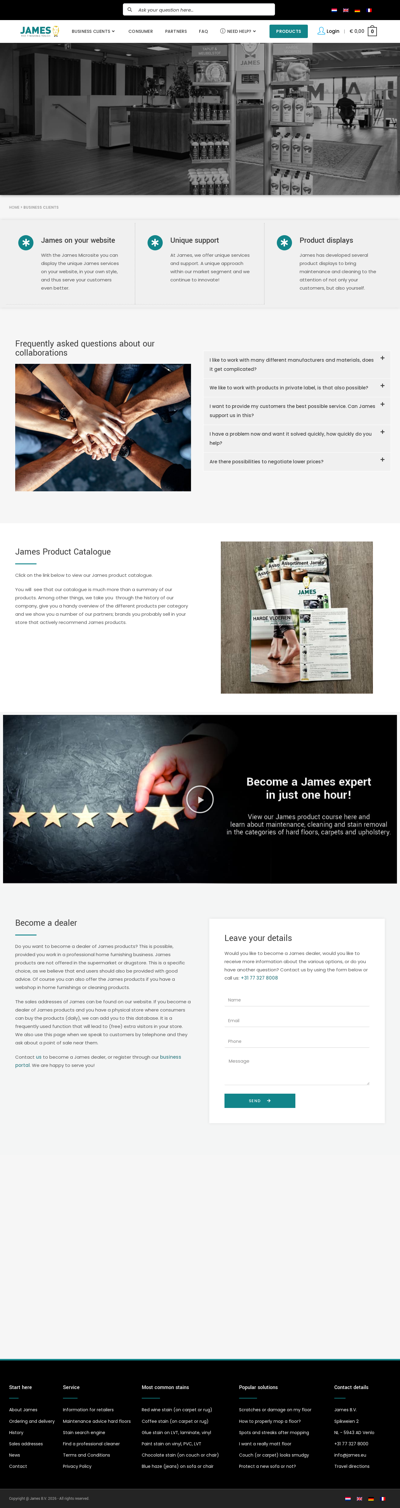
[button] (297, 364)
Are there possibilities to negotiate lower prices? (266, 461)
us (39, 1057)
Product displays (326, 240)
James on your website (78, 240)
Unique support (194, 240)
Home (14, 207)
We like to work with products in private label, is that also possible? (289, 387)
